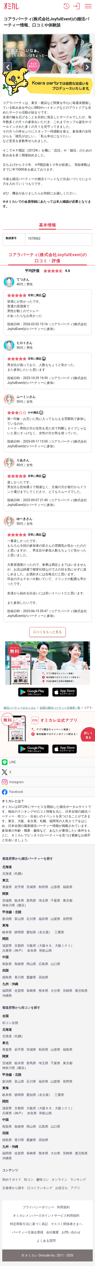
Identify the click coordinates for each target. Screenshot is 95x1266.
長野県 (67, 919)
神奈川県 (8, 905)
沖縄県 (7, 996)
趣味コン (42, 1179)
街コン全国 (10, 1023)
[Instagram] (47, 782)
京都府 (19, 946)
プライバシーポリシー (38, 1207)
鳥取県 (7, 964)
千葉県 (55, 901)
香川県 (19, 977)
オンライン (59, 1179)
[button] (66, 6)
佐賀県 (19, 991)
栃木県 (19, 901)
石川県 (31, 919)
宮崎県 (67, 991)
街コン (28, 1179)
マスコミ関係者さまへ (66, 1224)
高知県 (43, 977)
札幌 (18, 874)
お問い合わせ (71, 1232)
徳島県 (7, 977)
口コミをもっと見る (47, 632)
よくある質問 (46, 1240)
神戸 (18, 951)
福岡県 (7, 991)
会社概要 (52, 1232)
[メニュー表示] (88, 6)
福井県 (43, 919)
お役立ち (61, 1188)
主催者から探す (13, 1188)
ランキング (78, 1179)
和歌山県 (45, 951)
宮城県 (31, 887)
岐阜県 (7, 932)
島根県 (19, 964)
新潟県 (7, 919)
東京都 (67, 901)
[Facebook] (47, 792)
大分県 (55, 991)
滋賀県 (7, 946)
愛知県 (31, 932)
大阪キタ (45, 946)
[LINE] (47, 762)
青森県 (7, 887)
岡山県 (31, 964)
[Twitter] (47, 772)
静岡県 (19, 932)
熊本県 (43, 991)
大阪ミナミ (63, 946)
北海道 (7, 874)
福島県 (67, 887)
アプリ (75, 1188)
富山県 (19, 919)
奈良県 (32, 951)
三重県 (59, 932)
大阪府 (31, 946)
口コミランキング (39, 1188)
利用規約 (63, 1207)
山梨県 (55, 919)
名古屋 (44, 932)
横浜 (21, 905)
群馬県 (31, 901)
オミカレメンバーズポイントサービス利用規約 (46, 1215)
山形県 (55, 887)
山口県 (55, 964)
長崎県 (31, 991)
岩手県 (19, 887)
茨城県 (7, 901)
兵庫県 (7, 951)
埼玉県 (43, 901)
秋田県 (43, 887)
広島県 (43, 964)
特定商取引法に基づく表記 (29, 1224)
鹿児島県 (81, 991)
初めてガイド (11, 1179)
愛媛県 (31, 977)
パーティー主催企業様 (27, 1232)
